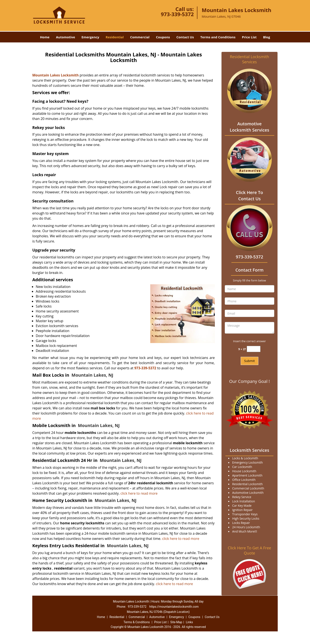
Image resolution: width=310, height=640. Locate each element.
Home (45, 37)
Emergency (90, 37)
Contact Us (185, 37)
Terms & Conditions (137, 622)
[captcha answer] (253, 349)
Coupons (163, 37)
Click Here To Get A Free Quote (249, 550)
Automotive (65, 37)
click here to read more (139, 493)
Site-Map (176, 622)
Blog (266, 37)
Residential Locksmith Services (249, 59)
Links (189, 622)
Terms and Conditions (217, 37)
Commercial (140, 37)
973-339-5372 (177, 14)
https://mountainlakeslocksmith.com (174, 606)
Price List (249, 37)
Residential (115, 37)
